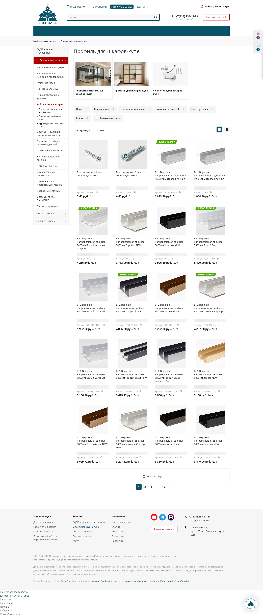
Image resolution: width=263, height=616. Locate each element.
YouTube (154, 517)
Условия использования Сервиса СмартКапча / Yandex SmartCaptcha (155, 581)
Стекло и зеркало (82, 531)
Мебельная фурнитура (85, 526)
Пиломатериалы (81, 536)
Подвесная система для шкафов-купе (89, 92)
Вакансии (117, 540)
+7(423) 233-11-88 (187, 16)
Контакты (117, 531)
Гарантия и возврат (44, 526)
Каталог (77, 516)
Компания (118, 516)
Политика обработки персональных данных (46, 538)
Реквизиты (118, 536)
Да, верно (5, 595)
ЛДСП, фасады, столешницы (88, 522)
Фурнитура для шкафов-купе (168, 92)
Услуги (76, 540)
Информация (42, 516)
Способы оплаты (43, 531)
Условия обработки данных (104, 581)
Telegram (162, 517)
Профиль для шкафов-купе (131, 90)
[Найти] (156, 17)
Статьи (116, 526)
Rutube (171, 517)
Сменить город (20, 595)
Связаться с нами (215, 17)
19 (163, 486)
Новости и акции (121, 522)
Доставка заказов (43, 522)
